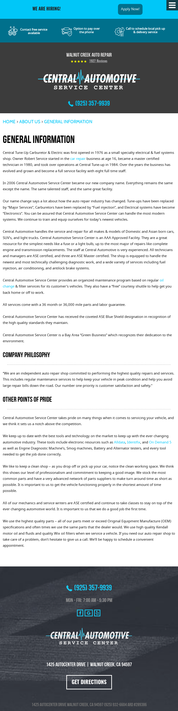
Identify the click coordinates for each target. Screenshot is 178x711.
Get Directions (89, 682)
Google (89, 613)
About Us (29, 121)
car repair (78, 159)
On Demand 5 (160, 443)
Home (9, 121)
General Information (68, 121)
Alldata (119, 443)
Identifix (133, 443)
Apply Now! (130, 9)
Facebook (80, 613)
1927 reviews (98, 61)
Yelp (97, 613)
